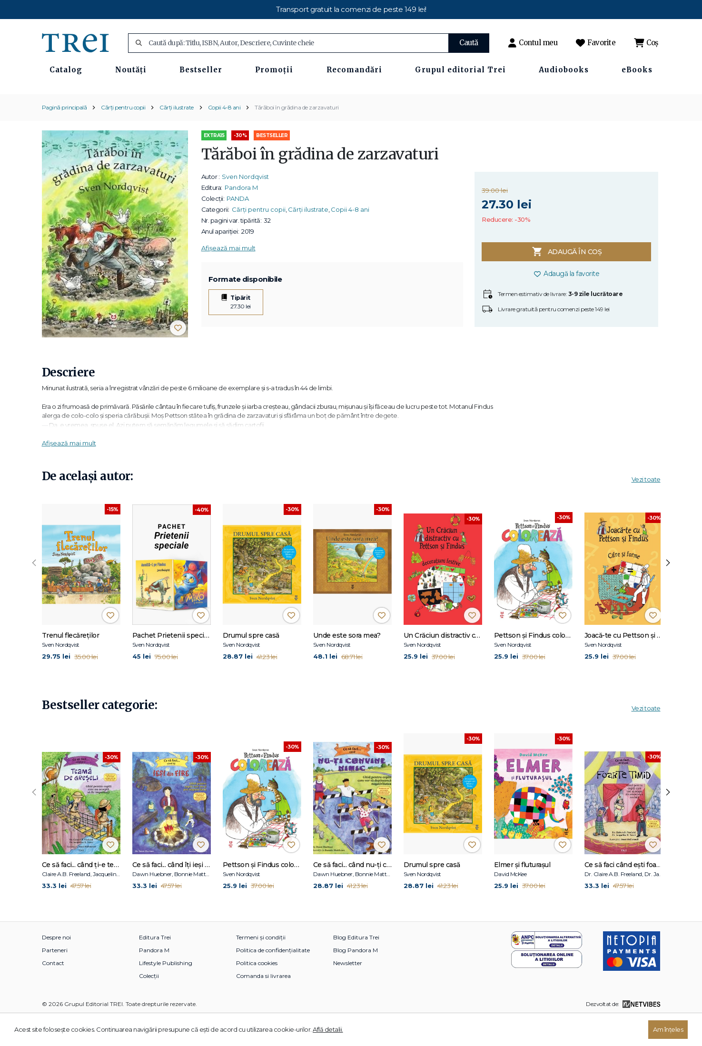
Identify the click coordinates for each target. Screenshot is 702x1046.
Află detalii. (328, 1029)
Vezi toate (646, 508)
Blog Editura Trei (356, 965)
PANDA (238, 227)
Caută (468, 42)
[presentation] (34, 592)
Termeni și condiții (261, 965)
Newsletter (347, 991)
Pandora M (241, 216)
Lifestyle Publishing (165, 991)
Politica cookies (256, 991)
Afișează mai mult (228, 276)
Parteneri (55, 978)
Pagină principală (64, 135)
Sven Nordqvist (245, 205)
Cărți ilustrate (176, 135)
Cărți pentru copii (123, 135)
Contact (53, 991)
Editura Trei (155, 965)
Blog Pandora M (355, 978)
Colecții (149, 1004)
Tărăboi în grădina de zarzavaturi (297, 135)
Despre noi (56, 965)
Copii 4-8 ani (224, 135)
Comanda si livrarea (263, 1004)
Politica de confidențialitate (273, 978)
